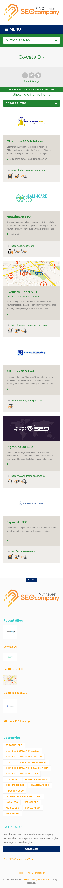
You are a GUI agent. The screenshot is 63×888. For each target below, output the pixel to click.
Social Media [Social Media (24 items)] (32, 808)
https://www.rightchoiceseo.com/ (28, 476)
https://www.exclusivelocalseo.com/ (29, 325)
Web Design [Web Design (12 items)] (13, 813)
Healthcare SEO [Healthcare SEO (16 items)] (39, 785)
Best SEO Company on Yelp (18, 859)
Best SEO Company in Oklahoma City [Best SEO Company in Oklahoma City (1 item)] (27, 768)
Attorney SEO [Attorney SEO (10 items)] (14, 745)
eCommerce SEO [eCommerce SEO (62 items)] (15, 785)
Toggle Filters (16, 103)
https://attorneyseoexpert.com (26, 400)
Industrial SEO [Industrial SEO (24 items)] (15, 791)
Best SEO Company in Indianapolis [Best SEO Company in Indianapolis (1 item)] (26, 762)
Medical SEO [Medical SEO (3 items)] (31, 802)
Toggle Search (18, 40)
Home (20, 873)
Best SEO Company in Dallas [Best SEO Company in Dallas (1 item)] (22, 751)
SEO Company (30, 879)
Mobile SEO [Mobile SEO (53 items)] (12, 808)
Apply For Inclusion (36, 873)
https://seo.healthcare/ (23, 246)
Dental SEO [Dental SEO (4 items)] (12, 779)
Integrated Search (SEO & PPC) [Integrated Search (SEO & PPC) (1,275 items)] (23, 796)
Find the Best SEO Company (24, 89)
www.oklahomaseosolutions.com (28, 170)
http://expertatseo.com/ (23, 551)
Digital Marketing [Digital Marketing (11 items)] (36, 779)
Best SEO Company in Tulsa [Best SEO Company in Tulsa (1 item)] (22, 774)
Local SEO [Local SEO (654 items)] (12, 802)
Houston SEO (44, 879)
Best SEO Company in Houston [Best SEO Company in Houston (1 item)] (24, 757)
